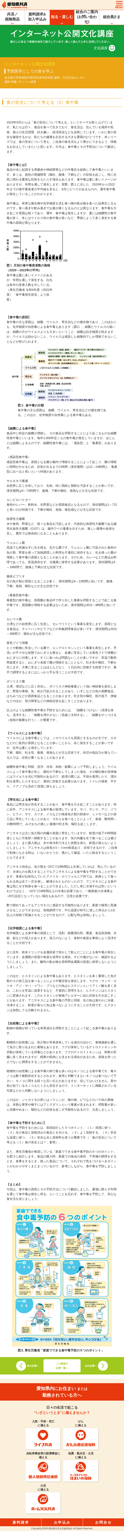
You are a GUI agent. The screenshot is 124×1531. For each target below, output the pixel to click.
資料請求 (20, 1522)
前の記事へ (33, 1365)
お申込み (62, 1522)
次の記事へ (91, 1365)
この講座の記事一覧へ (62, 1365)
